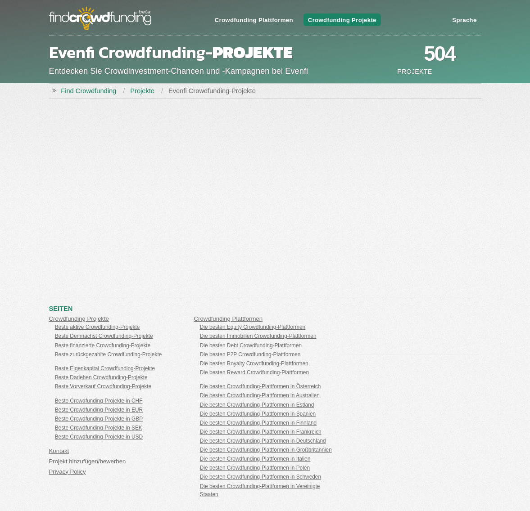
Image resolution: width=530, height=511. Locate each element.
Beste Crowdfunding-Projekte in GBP (99, 419)
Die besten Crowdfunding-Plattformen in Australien (260, 395)
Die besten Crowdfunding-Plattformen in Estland (257, 405)
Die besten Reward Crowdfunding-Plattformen (254, 372)
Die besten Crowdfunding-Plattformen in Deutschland (263, 441)
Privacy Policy (67, 471)
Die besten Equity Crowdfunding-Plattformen (252, 327)
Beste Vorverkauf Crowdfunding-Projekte (103, 386)
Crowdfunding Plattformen (254, 20)
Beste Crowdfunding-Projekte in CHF (99, 401)
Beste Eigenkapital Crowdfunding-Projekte (105, 368)
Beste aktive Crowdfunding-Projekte (97, 327)
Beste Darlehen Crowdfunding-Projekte (101, 377)
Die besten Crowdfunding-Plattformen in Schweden (260, 477)
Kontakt (59, 451)
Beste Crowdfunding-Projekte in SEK (98, 428)
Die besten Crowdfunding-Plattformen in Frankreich (261, 432)
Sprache (464, 20)
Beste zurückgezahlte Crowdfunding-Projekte (108, 354)
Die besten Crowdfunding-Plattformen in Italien (255, 459)
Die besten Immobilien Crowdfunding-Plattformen (258, 336)
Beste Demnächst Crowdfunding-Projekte (104, 336)
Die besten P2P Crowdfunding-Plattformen (250, 354)
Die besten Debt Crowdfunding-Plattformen (251, 345)
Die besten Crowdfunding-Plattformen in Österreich (260, 386)
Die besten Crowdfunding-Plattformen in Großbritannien (266, 450)
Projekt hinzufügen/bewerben (87, 461)
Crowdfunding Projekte (342, 20)
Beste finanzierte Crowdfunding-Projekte (103, 345)
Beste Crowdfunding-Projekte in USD (99, 437)
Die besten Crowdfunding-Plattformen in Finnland (258, 423)
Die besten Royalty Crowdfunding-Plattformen (254, 363)
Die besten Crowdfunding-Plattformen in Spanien (258, 414)
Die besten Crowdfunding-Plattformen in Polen (255, 468)
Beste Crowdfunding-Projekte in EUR (99, 410)
